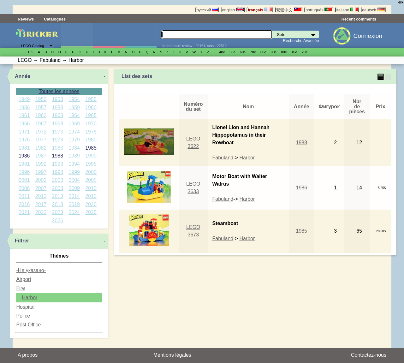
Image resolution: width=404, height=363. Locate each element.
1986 (24, 155)
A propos (28, 355)
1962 (41, 115)
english (232, 10)
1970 (91, 123)
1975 (91, 131)
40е (222, 52)
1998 (57, 172)
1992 (41, 164)
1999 (74, 172)
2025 (91, 212)
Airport (23, 279)
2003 (57, 180)
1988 (57, 155)
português (319, 10)
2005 (91, 180)
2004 (74, 180)
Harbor (29, 297)
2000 (91, 172)
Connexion (367, 36)
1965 (91, 115)
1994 (74, 164)
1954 (74, 99)
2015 (91, 196)
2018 (57, 204)
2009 (74, 188)
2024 (74, 212)
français (260, 10)
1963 (57, 115)
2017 (41, 204)
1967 (41, 123)
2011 (24, 196)
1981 (24, 148)
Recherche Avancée (301, 40)
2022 (41, 212)
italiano (347, 10)
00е (284, 52)
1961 (24, 115)
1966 (24, 123)
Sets (77, 36)
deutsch (373, 10)
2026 (57, 220)
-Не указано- (31, 270)
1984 (74, 148)
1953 (57, 99)
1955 (91, 99)
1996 (24, 172)
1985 (91, 148)
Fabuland (223, 157)
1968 (57, 123)
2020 (91, 204)
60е (243, 52)
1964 (74, 115)
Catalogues (55, 19)
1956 (24, 107)
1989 (74, 155)
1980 (91, 139)
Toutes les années (59, 91)
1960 (91, 107)
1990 (91, 155)
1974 (74, 131)
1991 (24, 164)
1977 (41, 139)
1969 (74, 123)
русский (207, 10)
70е (253, 52)
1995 (91, 164)
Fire (20, 288)
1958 (57, 107)
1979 (74, 139)
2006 (24, 188)
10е (294, 52)
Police (23, 315)
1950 (41, 99)
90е (274, 52)
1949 (24, 99)
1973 (57, 131)
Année (22, 76)
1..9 (30, 52)
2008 (57, 188)
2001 (24, 180)
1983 (57, 148)
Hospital (25, 307)
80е (263, 52)
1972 (41, 131)
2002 (41, 180)
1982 (41, 148)
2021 (24, 212)
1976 (24, 139)
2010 (91, 188)
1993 (57, 164)
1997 (41, 172)
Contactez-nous (368, 355)
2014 (74, 196)
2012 (41, 196)
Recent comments (359, 19)
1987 (41, 155)
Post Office (28, 324)
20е (305, 52)
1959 (74, 107)
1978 (57, 139)
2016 (24, 204)
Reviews (26, 19)
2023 (57, 212)
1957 (41, 107)
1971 (24, 131)
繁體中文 (288, 10)
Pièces (141, 36)
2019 (74, 204)
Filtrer (22, 240)
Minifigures (109, 36)
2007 (41, 188)
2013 (57, 196)
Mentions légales (172, 355)
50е (232, 52)
